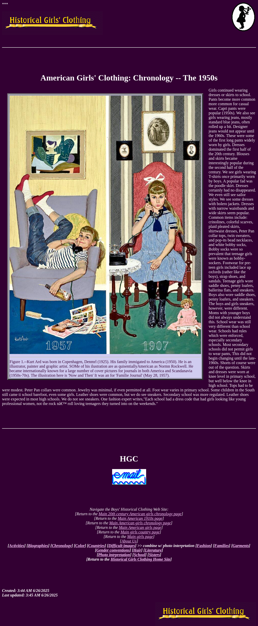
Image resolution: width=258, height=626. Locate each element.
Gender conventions (113, 550)
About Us (129, 541)
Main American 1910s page (140, 518)
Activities (16, 545)
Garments (241, 545)
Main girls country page (139, 532)
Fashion (204, 545)
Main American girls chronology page (140, 523)
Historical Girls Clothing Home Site (140, 559)
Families (221, 545)
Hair (137, 550)
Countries (96, 545)
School (139, 555)
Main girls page (140, 536)
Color (80, 545)
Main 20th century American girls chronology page (140, 514)
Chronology (62, 545)
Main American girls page (140, 527)
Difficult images (121, 545)
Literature (153, 550)
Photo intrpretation (114, 555)
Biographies (38, 545)
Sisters (154, 555)
